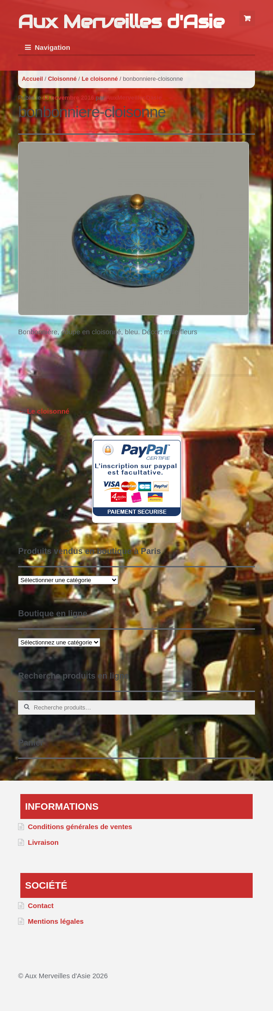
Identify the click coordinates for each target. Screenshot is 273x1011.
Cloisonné (62, 78)
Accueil (32, 78)
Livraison (43, 842)
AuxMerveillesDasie (134, 97)
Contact (41, 905)
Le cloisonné (100, 78)
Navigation (52, 47)
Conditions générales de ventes (80, 826)
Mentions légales (56, 921)
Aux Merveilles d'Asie (121, 21)
